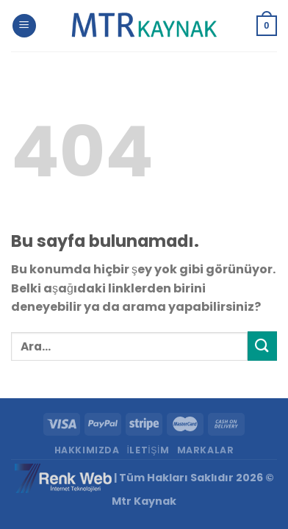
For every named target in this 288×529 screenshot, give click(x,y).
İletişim (147, 450)
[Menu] (24, 26)
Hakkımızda (87, 450)
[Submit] (262, 345)
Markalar (205, 450)
